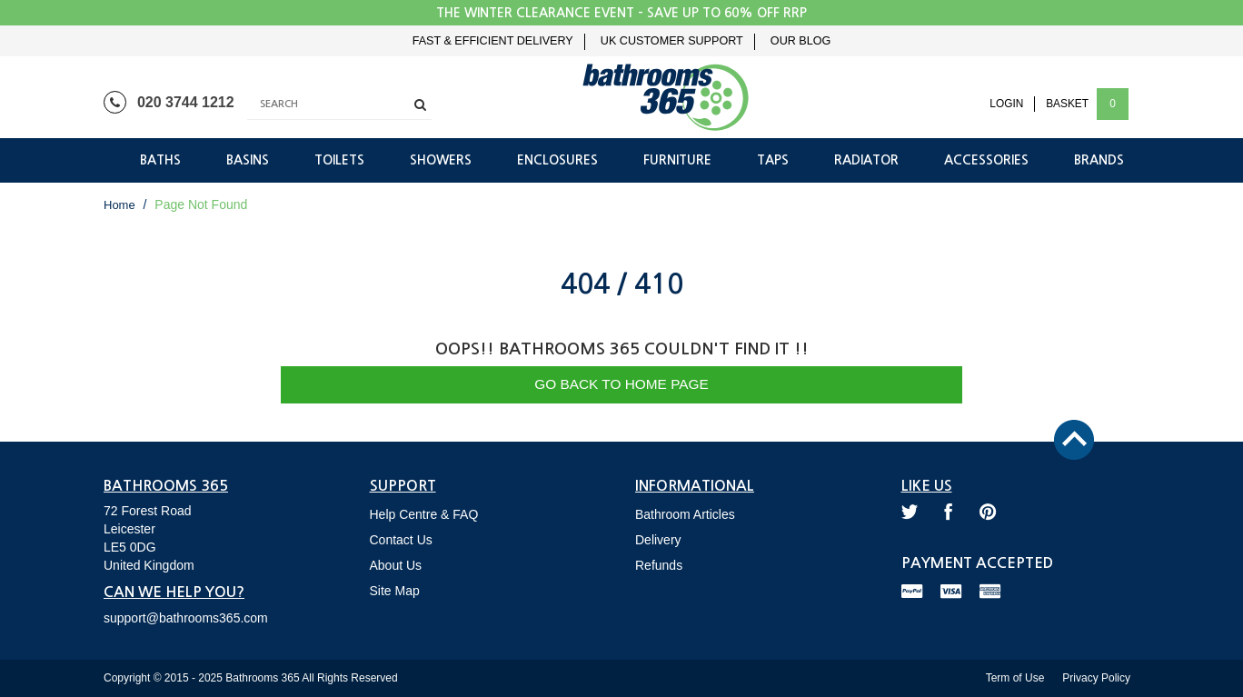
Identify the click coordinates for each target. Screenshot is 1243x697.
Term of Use (1015, 678)
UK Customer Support (672, 41)
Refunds (658, 565)
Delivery (658, 540)
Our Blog (800, 41)
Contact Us (401, 540)
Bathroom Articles (685, 514)
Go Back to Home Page (621, 384)
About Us (396, 565)
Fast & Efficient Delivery (493, 41)
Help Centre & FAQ (424, 514)
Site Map (395, 590)
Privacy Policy (1096, 678)
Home (119, 205)
